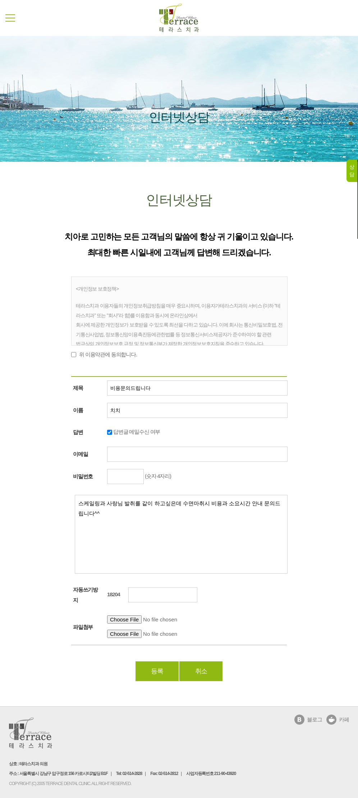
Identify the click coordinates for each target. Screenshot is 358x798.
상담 (351, 170)
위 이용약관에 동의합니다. (108, 354)
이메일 (80, 454)
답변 (78, 432)
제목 (78, 388)
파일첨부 (83, 627)
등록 (157, 671)
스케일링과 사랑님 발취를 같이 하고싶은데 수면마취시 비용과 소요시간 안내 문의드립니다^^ (181, 534)
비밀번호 (83, 476)
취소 (201, 671)
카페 (344, 719)
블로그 (314, 719)
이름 (78, 410)
